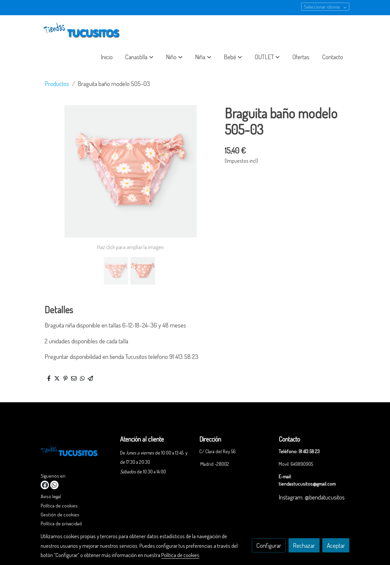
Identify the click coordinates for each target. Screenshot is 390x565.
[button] (139, 56)
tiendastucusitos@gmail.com (307, 483)
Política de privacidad (61, 523)
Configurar (268, 545)
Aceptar (336, 545)
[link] (83, 31)
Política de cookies (59, 505)
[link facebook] (44, 484)
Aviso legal (51, 496)
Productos (57, 83)
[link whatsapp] (54, 484)
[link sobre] (76, 452)
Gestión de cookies (60, 514)
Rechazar (304, 545)
